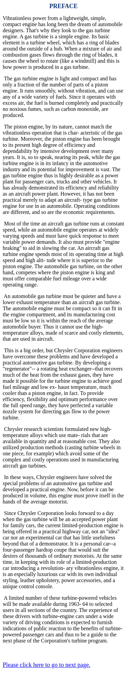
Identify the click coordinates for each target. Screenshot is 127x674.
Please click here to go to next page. (46, 664)
